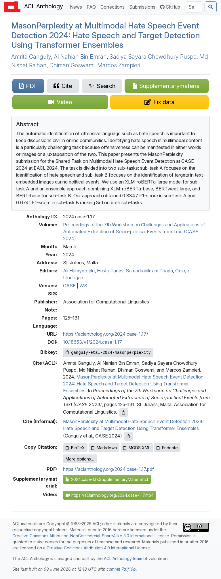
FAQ (92, 6)
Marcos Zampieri (118, 65)
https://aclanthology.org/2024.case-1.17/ (105, 334)
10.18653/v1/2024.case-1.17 (92, 342)
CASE (69, 285)
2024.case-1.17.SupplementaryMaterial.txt (107, 479)
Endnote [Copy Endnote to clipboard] (167, 447)
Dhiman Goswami (71, 65)
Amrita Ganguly (31, 56)
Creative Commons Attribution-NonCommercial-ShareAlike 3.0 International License (90, 535)
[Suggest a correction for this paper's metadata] (159, 102)
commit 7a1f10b (121, 569)
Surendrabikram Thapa (149, 271)
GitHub (170, 7)
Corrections (113, 6)
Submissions (143, 6)
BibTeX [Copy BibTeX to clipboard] (75, 447)
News (77, 6)
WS (83, 285)
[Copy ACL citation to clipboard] (123, 412)
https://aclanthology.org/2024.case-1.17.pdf (108, 469)
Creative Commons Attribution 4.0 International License (98, 547)
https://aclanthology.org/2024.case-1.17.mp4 (110, 495)
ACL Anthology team (123, 558)
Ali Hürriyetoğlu (79, 271)
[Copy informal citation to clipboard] (128, 436)
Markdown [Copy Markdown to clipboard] (104, 447)
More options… (80, 458)
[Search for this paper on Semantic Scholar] (102, 86)
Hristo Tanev (110, 271)
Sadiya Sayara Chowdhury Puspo (153, 56)
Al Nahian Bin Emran (80, 56)
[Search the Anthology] (193, 6)
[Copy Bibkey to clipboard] (108, 352)
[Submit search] (211, 6)
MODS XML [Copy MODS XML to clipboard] (136, 447)
